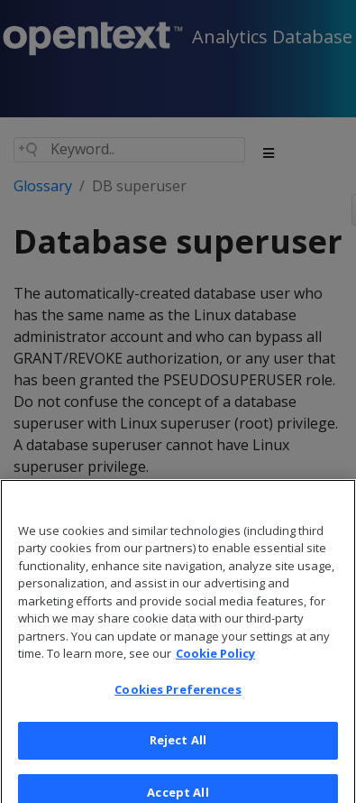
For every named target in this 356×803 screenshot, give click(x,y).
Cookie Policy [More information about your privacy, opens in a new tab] (215, 663)
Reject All (178, 750)
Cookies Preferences (177, 699)
